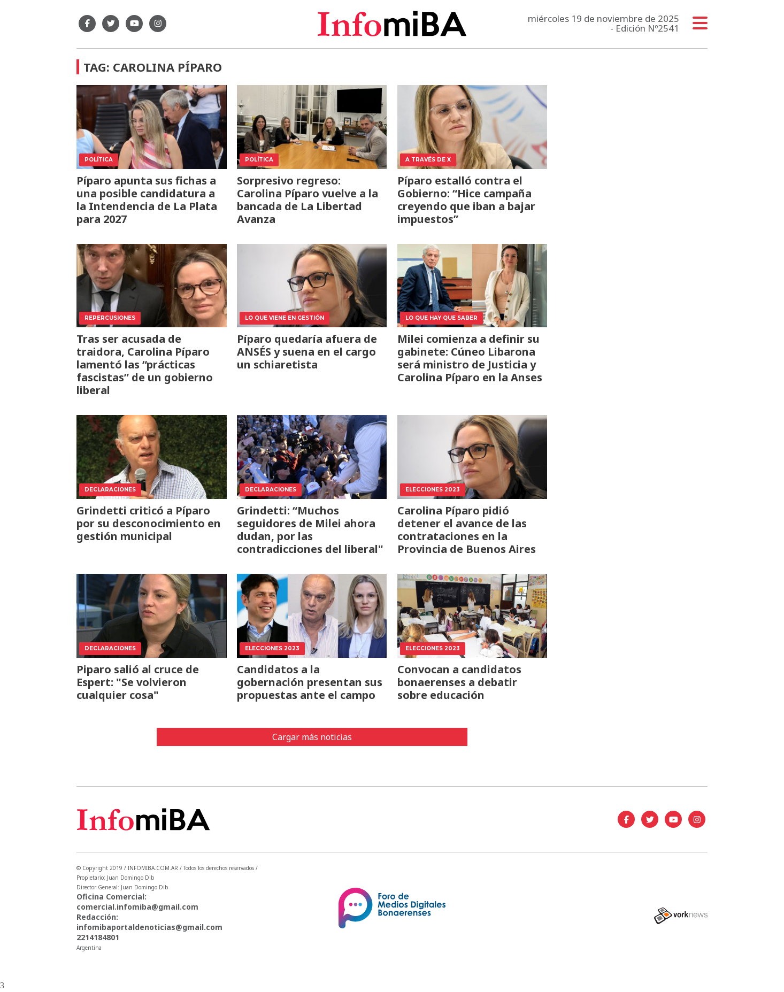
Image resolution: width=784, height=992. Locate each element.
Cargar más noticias (312, 737)
